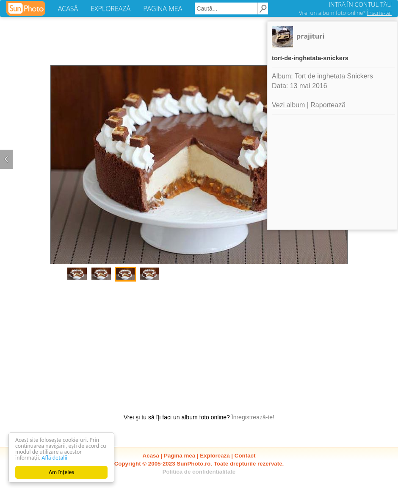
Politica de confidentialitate (199, 472)
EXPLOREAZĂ (110, 8)
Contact (245, 455)
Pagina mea (179, 455)
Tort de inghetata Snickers (334, 76)
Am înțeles (61, 472)
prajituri (310, 36)
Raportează (327, 105)
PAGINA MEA (162, 8)
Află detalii (54, 457)
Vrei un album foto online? (345, 13)
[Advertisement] (199, 343)
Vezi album (288, 105)
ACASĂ (68, 8)
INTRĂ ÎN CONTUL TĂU (360, 4)
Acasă (151, 455)
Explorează (214, 455)
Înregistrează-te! (253, 417)
